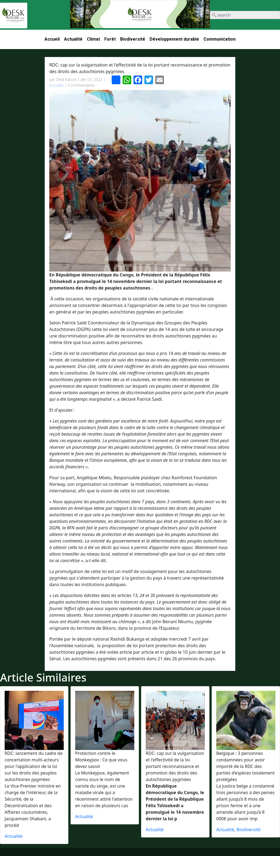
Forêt (110, 39)
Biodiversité (132, 39)
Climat (93, 39)
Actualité (73, 39)
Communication (219, 39)
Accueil (52, 39)
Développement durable (174, 39)
